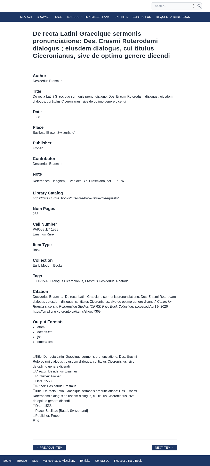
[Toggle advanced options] (193, 5)
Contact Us (142, 16)
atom (41, 327)
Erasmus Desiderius (99, 281)
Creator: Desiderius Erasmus (55, 371)
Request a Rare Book (173, 16)
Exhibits (121, 16)
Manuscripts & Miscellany (88, 16)
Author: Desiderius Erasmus (54, 386)
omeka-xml (45, 342)
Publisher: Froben (47, 376)
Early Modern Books (47, 265)
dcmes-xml (45, 332)
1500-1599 (41, 281)
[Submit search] (199, 6)
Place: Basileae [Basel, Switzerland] (60, 410)
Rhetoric (122, 281)
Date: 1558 (42, 381)
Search (26, 16)
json (40, 337)
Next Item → (164, 447)
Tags (58, 16)
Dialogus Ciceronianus (66, 281)
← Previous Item (49, 447)
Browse (43, 16)
